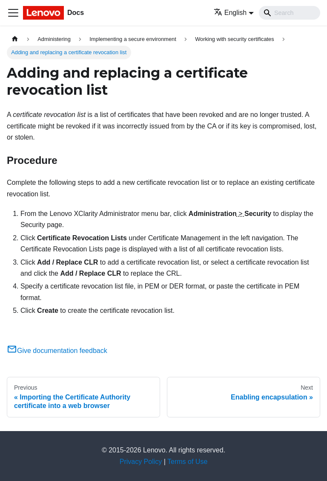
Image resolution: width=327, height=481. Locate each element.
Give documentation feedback (57, 350)
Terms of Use (187, 461)
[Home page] (15, 39)
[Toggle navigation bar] (13, 12)
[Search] (289, 13)
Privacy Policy (141, 461)
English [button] (230, 12)
